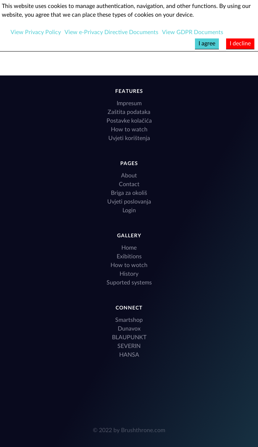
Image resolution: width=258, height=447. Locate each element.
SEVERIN (129, 346)
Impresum (129, 103)
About (129, 176)
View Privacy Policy (36, 32)
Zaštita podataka (129, 112)
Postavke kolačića (129, 121)
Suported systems (129, 283)
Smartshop (129, 320)
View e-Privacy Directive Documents (111, 32)
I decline (240, 43)
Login (129, 210)
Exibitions (129, 256)
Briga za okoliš (129, 193)
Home (129, 248)
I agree (207, 43)
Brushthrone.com (143, 430)
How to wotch (129, 265)
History (129, 274)
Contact (129, 184)
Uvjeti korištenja (129, 138)
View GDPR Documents (192, 32)
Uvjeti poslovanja (129, 202)
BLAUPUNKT (129, 337)
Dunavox (129, 329)
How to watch (129, 129)
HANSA (129, 355)
